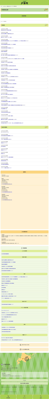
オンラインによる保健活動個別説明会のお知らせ (9, 90)
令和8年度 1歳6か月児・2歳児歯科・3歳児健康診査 (9, 69)
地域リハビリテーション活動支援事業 (7, 157)
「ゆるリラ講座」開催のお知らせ (6, 139)
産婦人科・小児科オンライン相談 (6, 37)
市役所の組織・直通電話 (24, 383)
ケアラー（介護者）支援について (6, 167)
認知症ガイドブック (4, 142)
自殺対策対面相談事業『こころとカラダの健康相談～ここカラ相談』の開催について (14, 40)
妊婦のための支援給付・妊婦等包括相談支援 (8, 65)
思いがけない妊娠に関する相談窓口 (7, 94)
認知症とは (3, 153)
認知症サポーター (4, 319)
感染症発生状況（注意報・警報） (6, 30)
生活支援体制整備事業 (5, 164)
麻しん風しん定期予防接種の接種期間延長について (9, 55)
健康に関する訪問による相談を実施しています (9, 119)
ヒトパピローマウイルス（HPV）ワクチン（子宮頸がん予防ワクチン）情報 (12, 58)
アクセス (24, 380)
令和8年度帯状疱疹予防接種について (7, 304)
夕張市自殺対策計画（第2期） (6, 112)
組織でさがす (9, 6)
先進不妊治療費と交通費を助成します (7, 33)
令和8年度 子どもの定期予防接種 (7, 62)
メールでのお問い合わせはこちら (7, 199)
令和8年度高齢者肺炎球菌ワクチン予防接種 (8, 44)
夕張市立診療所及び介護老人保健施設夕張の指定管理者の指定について (13, 105)
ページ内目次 (4, 21)
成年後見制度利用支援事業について (7, 135)
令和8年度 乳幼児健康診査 (6, 281)
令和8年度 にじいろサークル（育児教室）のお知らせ (9, 76)
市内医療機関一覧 (4, 108)
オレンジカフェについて (5, 132)
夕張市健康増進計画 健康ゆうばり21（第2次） (8, 101)
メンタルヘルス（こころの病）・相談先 (7, 115)
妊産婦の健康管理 (4, 51)
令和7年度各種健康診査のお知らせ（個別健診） (9, 83)
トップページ (4, 6)
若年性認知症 (3, 146)
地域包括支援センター (4, 160)
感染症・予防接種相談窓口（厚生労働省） (7, 87)
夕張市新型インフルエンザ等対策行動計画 (8, 80)
